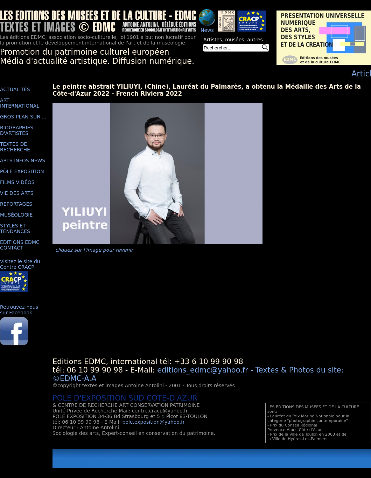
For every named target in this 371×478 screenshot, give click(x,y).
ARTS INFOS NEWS (22, 160)
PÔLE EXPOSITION (22, 171)
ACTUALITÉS (15, 89)
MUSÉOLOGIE (16, 215)
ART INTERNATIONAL (19, 103)
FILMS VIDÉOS (17, 182)
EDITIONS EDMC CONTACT (20, 245)
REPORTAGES (16, 204)
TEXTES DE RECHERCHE (15, 146)
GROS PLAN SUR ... (23, 117)
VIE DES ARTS (17, 193)
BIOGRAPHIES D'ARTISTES (16, 130)
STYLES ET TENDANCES (15, 228)
